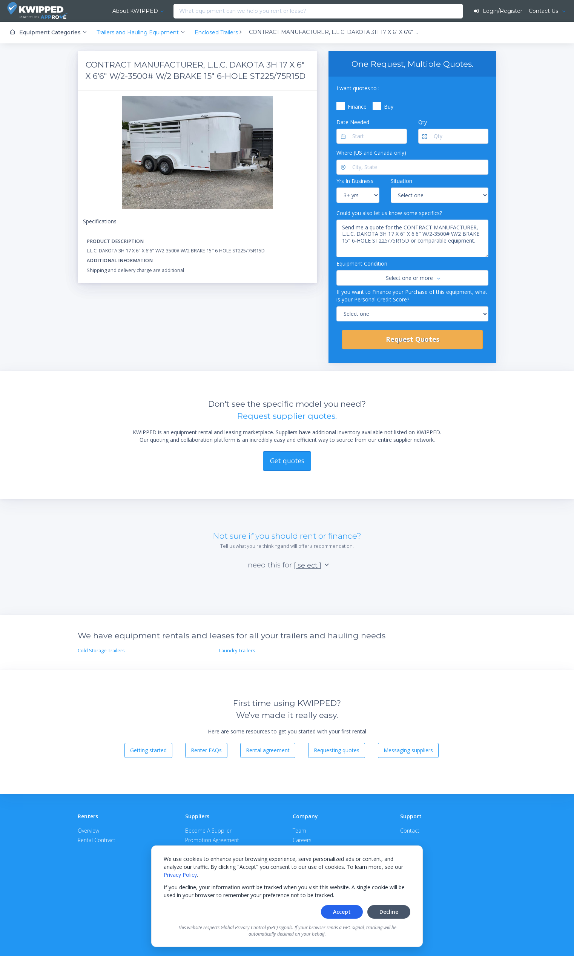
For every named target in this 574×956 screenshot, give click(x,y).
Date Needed (352, 121)
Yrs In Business (354, 180)
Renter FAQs (206, 750)
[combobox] (157, 11)
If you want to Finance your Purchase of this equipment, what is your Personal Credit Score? (411, 295)
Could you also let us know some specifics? (389, 212)
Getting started (148, 750)
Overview (88, 830)
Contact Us (543, 11)
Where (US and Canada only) (371, 152)
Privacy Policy (180, 874)
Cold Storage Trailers (101, 650)
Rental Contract (96, 839)
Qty (422, 121)
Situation (401, 180)
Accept (342, 911)
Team (299, 830)
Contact (409, 830)
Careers (302, 839)
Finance (357, 106)
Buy (388, 106)
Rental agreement (268, 750)
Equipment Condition (361, 263)
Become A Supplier (208, 830)
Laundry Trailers (237, 650)
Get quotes (287, 460)
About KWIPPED (116, 11)
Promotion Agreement (212, 839)
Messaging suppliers (408, 750)
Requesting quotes (336, 750)
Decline (388, 911)
